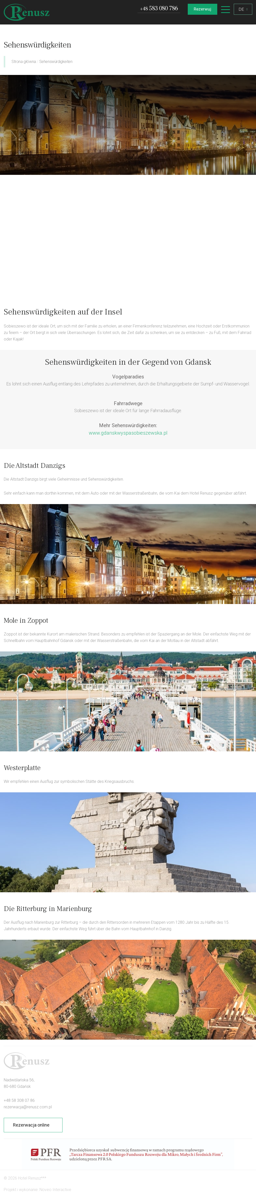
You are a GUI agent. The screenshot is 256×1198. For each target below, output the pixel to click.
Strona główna (24, 61)
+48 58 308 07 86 (19, 1100)
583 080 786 (159, 8)
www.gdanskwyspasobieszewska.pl (128, 433)
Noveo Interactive (55, 1189)
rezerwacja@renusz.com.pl (28, 1107)
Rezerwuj (202, 8)
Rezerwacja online (31, 1125)
